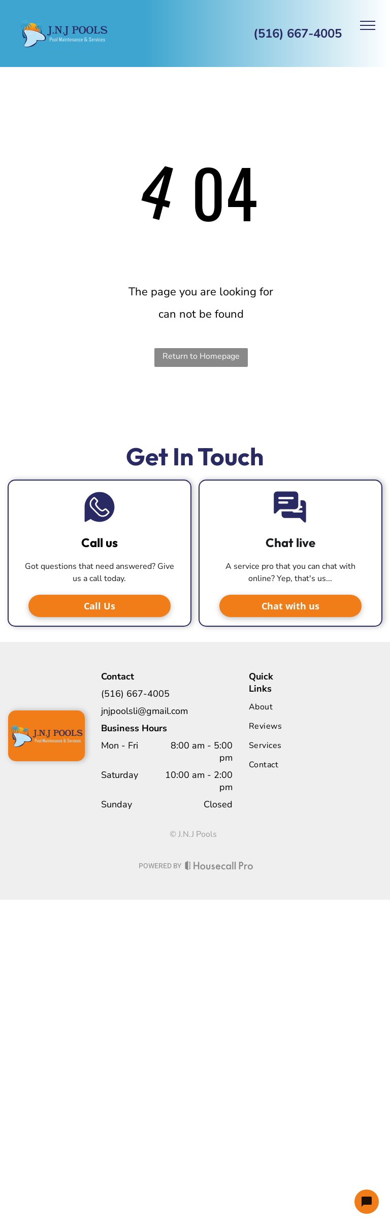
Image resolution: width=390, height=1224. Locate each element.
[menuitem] (290, 707)
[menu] (367, 25)
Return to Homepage (201, 356)
